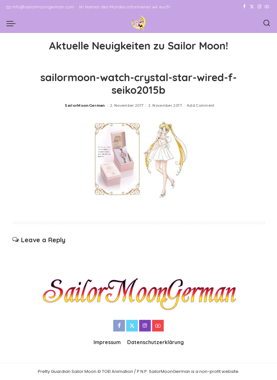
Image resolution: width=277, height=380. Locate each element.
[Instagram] (259, 7)
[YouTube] (267, 7)
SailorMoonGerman (85, 105)
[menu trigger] (12, 23)
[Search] (267, 23)
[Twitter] (252, 7)
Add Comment (201, 105)
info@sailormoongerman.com (40, 6)
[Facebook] (244, 7)
